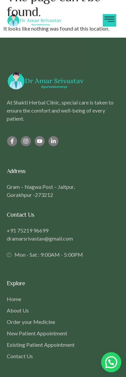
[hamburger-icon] (109, 20)
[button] (111, 362)
